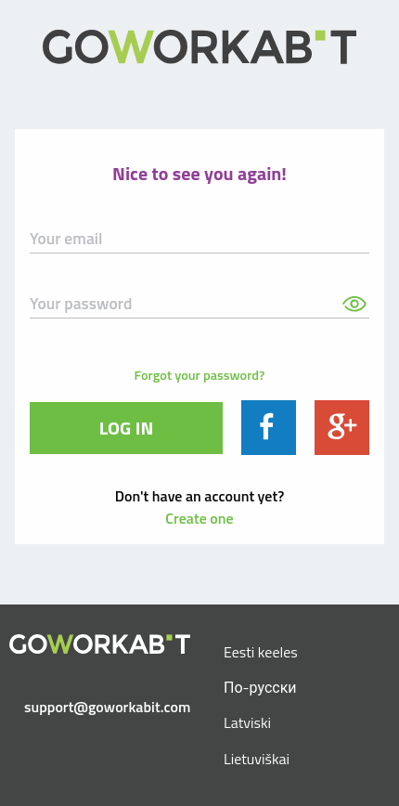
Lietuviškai (257, 759)
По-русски (260, 687)
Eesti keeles (261, 652)
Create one (199, 518)
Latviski (247, 722)
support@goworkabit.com (107, 707)
